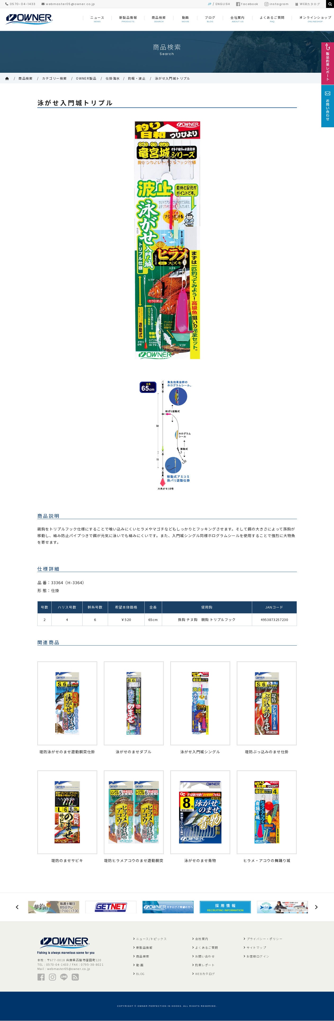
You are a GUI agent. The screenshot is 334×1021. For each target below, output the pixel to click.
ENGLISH (223, 4)
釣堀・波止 (137, 78)
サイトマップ (256, 948)
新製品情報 (144, 948)
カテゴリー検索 (54, 78)
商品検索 (26, 78)
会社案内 (201, 939)
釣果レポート (205, 965)
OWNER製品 (86, 78)
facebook (247, 4)
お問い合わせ (205, 956)
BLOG (140, 974)
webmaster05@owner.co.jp (68, 4)
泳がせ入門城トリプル (172, 78)
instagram (276, 4)
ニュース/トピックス (151, 939)
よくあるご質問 (206, 948)
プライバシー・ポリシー (265, 939)
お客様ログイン (258, 956)
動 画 (140, 965)
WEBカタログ (307, 4)
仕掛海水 (113, 78)
